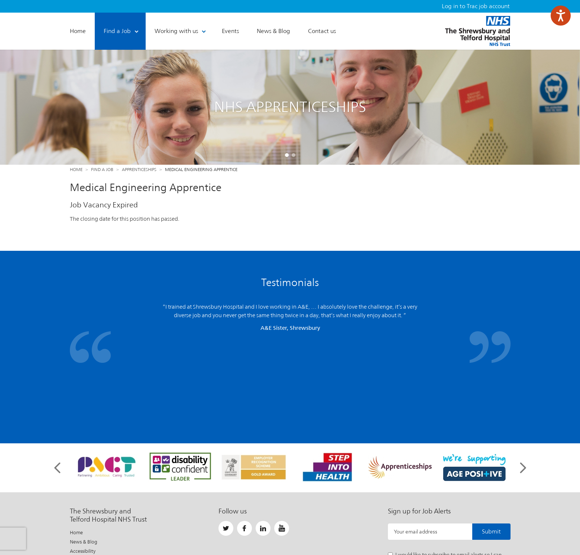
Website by (492, 530)
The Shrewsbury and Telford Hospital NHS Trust (478, 31)
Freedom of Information (96, 484)
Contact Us (82, 503)
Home (76, 169)
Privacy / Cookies (88, 475)
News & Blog (83, 456)
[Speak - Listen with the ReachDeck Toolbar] (561, 16)
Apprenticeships (139, 169)
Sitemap (79, 493)
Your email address (415, 446)
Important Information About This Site (238, 530)
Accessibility (82, 466)
